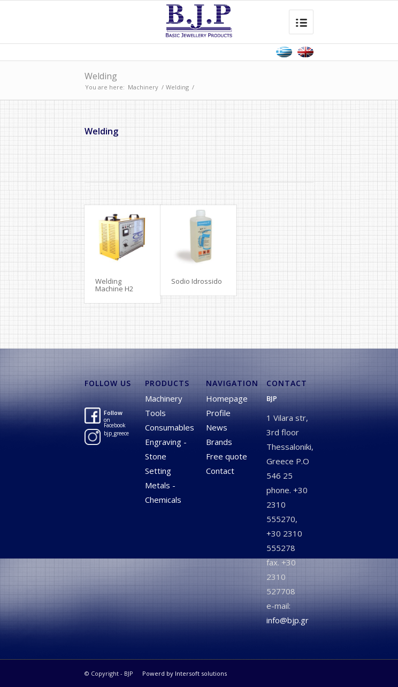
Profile (218, 412)
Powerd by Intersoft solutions (184, 673)
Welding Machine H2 (114, 284)
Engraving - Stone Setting (166, 456)
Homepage (227, 398)
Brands (219, 441)
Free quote (226, 456)
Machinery (143, 87)
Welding (101, 76)
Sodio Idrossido (196, 281)
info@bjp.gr (287, 620)
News (216, 427)
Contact (220, 470)
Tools (155, 412)
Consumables (169, 427)
